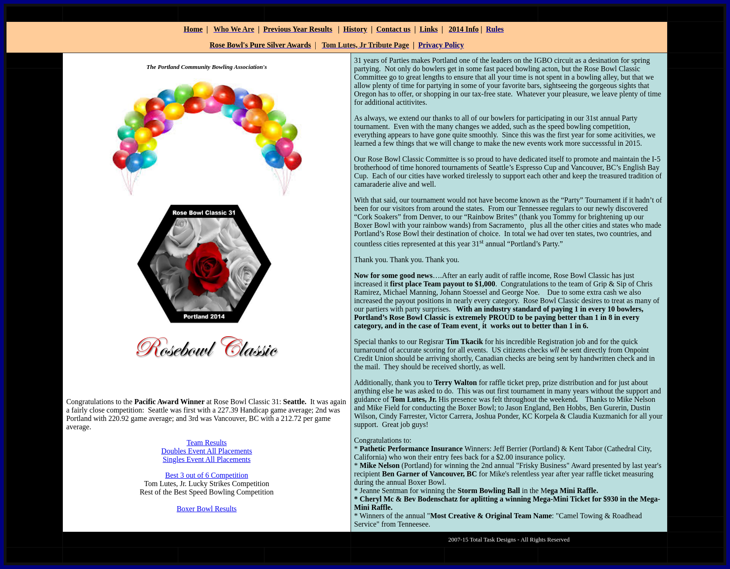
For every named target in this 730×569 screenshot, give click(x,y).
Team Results (207, 443)
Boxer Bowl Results (206, 509)
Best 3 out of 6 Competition (206, 475)
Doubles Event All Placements (206, 451)
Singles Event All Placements (206, 459)
